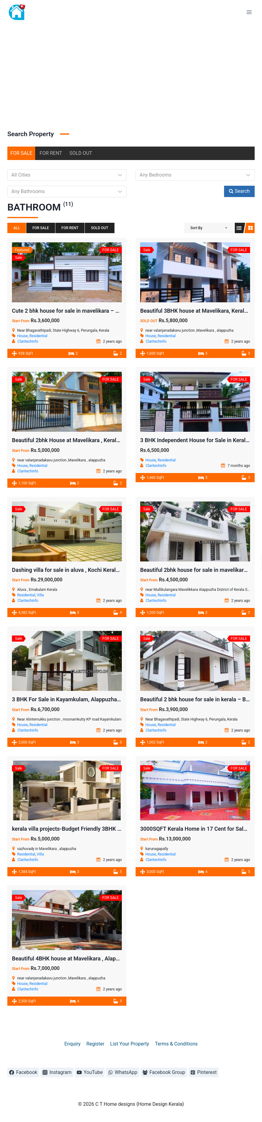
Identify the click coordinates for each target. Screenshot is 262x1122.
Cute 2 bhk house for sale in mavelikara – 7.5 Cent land (80, 311)
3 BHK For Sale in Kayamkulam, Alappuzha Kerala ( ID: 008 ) (85, 699)
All (16, 228)
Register (95, 1044)
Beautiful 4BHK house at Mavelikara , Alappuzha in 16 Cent (84, 958)
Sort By (196, 228)
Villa (40, 595)
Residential (38, 336)
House (22, 336)
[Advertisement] (131, 70)
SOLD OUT (80, 153)
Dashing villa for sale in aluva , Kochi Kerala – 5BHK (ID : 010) (87, 570)
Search (239, 191)
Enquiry (72, 1044)
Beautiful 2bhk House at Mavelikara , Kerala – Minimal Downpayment (97, 440)
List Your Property (129, 1044)
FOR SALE (21, 153)
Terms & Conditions (176, 1044)
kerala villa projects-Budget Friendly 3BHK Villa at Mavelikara (87, 829)
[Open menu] (249, 12)
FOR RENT (50, 153)
